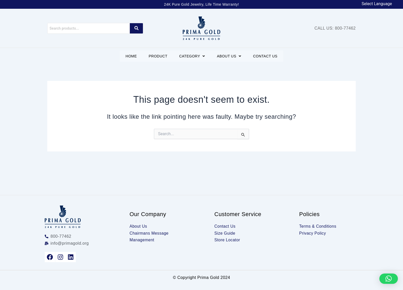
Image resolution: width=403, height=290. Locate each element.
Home (129, 56)
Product (157, 56)
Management (142, 240)
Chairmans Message (149, 233)
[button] (192, 56)
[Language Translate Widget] (379, 4)
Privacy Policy (313, 233)
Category (192, 56)
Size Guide (225, 233)
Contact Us (267, 56)
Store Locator (227, 240)
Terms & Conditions (318, 226)
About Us (230, 56)
